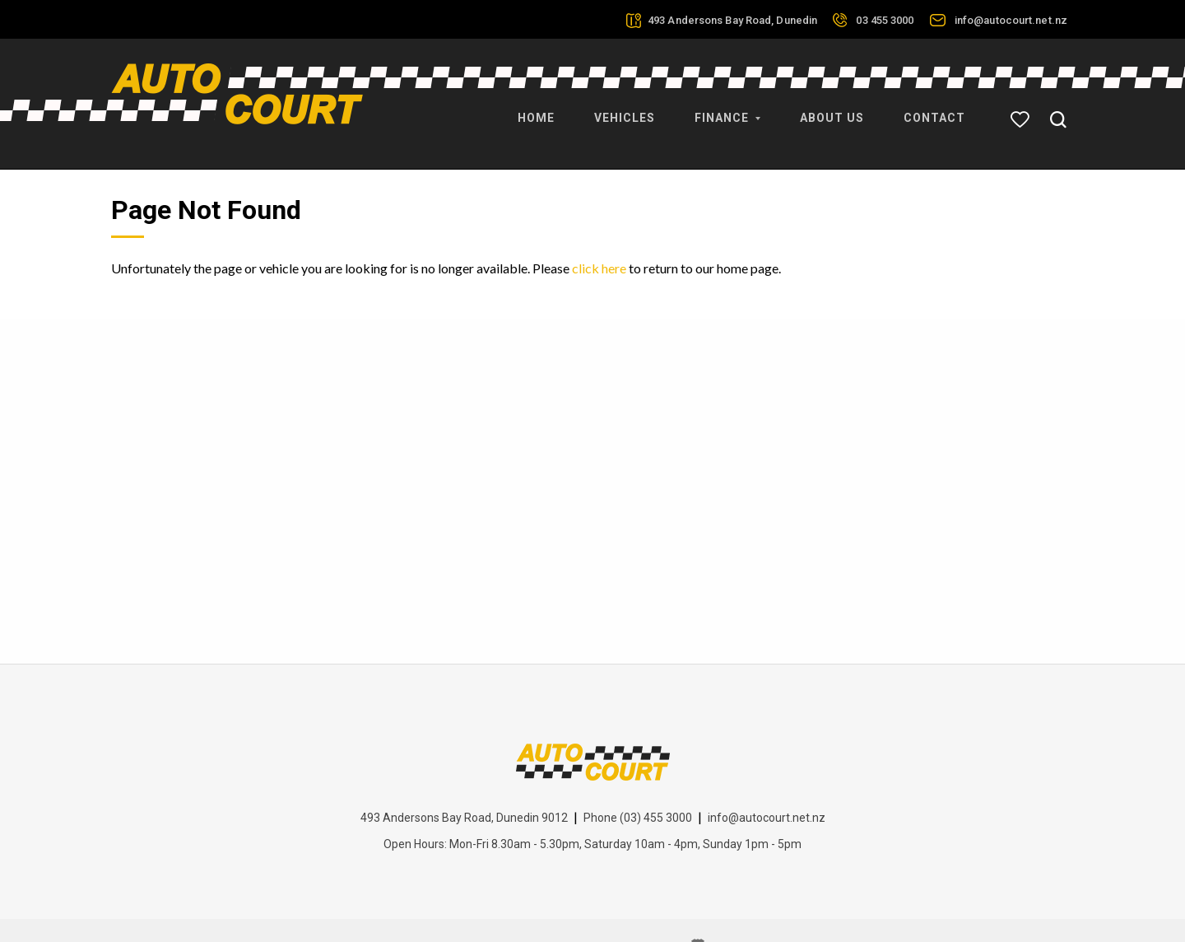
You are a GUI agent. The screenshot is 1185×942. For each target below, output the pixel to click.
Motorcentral (741, 911)
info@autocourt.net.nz (1011, 20)
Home (536, 107)
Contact (934, 107)
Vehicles (624, 107)
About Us (832, 107)
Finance (727, 107)
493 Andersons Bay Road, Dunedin (732, 20)
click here (599, 233)
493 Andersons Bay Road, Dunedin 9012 (464, 783)
